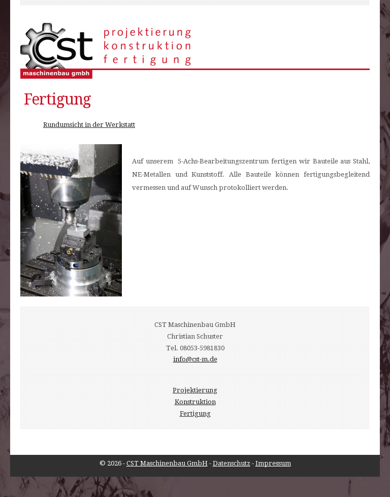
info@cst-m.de (195, 359)
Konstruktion (195, 402)
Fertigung (195, 413)
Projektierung (195, 390)
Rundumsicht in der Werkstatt (89, 124)
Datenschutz (231, 463)
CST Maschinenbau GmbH (167, 463)
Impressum (273, 463)
